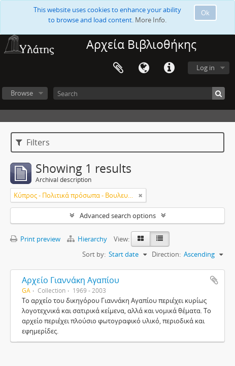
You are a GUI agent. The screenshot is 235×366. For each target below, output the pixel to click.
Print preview (35, 238)
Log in (205, 67)
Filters (33, 142)
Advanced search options (118, 215)
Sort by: (94, 254)
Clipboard (118, 68)
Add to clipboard (214, 280)
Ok (205, 12)
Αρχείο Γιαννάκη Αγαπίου (70, 280)
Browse (22, 93)
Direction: (166, 254)
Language (143, 68)
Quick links (169, 68)
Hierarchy (88, 238)
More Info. (150, 19)
